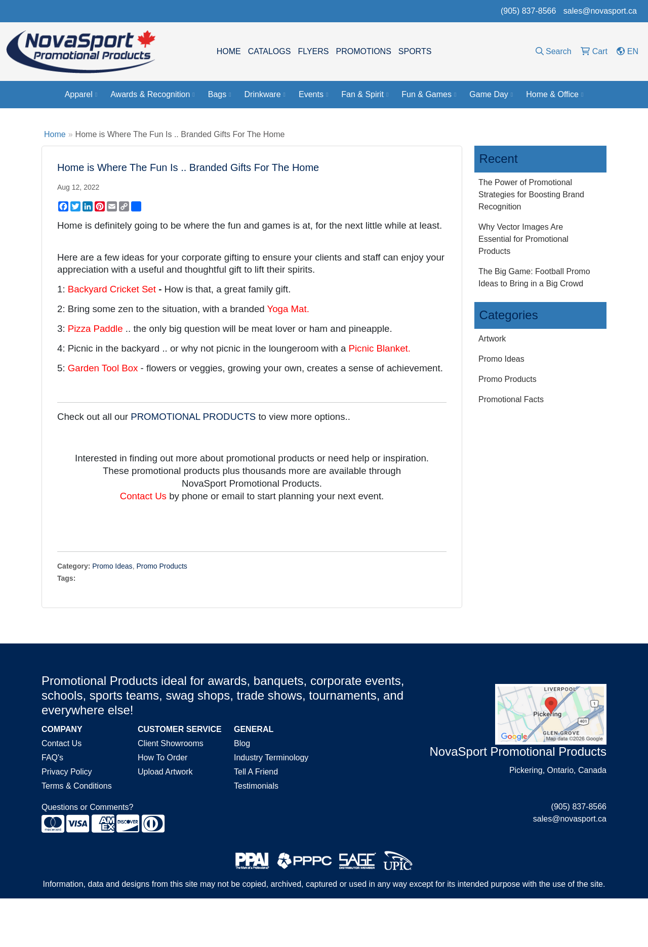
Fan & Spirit (364, 95)
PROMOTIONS (363, 51)
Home (55, 134)
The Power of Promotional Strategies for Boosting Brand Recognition (531, 194)
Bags (219, 95)
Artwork (492, 338)
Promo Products (161, 566)
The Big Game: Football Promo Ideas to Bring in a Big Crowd (534, 277)
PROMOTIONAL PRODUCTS (193, 416)
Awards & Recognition (152, 95)
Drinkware (265, 95)
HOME (229, 51)
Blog (242, 743)
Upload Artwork (165, 771)
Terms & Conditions (77, 786)
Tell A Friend (256, 771)
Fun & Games (428, 95)
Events (313, 95)
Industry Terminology (271, 757)
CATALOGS (269, 51)
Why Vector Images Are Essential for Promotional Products (523, 239)
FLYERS (313, 51)
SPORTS (415, 51)
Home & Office (554, 95)
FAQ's (52, 757)
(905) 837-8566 (528, 11)
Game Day (491, 95)
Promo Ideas (112, 566)
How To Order (162, 757)
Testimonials (256, 786)
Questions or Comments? (87, 807)
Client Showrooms (171, 743)
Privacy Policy (67, 771)
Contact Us (62, 743)
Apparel (81, 95)
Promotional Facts (511, 399)
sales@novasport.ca (600, 11)
